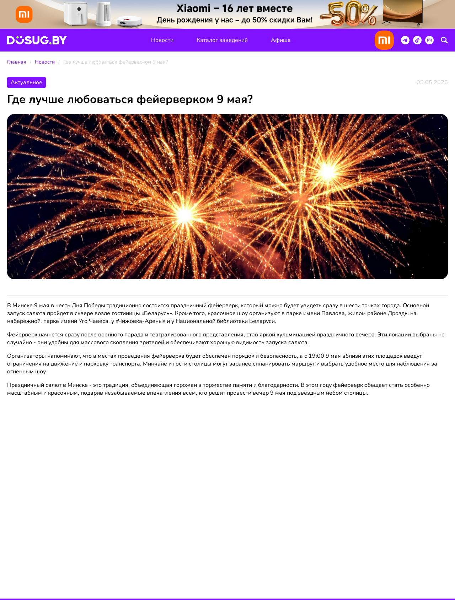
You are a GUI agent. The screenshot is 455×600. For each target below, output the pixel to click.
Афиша (281, 40)
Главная (16, 62)
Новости (162, 40)
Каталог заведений (222, 40)
